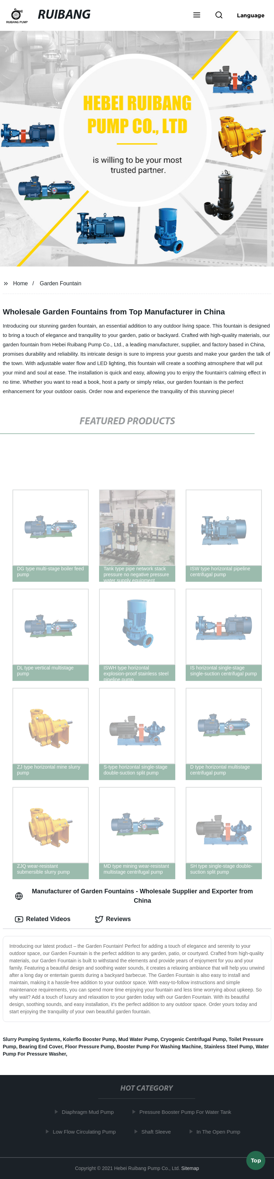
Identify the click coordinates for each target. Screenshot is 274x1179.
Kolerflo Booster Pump (89, 1039)
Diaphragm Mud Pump (90, 1112)
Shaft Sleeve (159, 1132)
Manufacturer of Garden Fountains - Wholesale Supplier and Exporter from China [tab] (134, 896)
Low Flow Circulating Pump (86, 1132)
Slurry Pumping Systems (31, 1039)
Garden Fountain (60, 283)
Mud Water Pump (138, 1039)
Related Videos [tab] (43, 919)
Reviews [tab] (113, 919)
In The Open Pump (221, 1132)
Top (256, 1161)
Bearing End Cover (40, 1046)
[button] (196, 15)
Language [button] (251, 15)
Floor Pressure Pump (89, 1046)
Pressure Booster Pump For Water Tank (188, 1112)
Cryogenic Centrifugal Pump (193, 1039)
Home (20, 283)
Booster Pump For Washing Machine (159, 1046)
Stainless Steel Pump (228, 1046)
